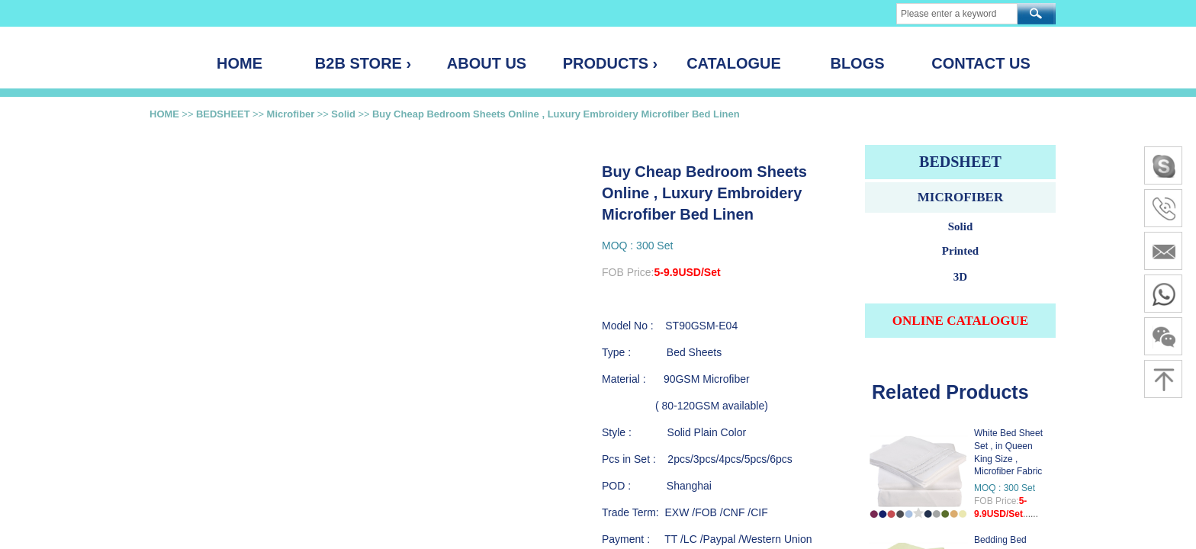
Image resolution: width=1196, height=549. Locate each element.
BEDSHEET (223, 114)
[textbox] (957, 13)
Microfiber (291, 114)
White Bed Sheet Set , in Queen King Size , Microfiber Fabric (1008, 452)
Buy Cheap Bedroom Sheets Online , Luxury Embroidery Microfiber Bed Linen (556, 114)
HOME (164, 114)
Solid (343, 114)
